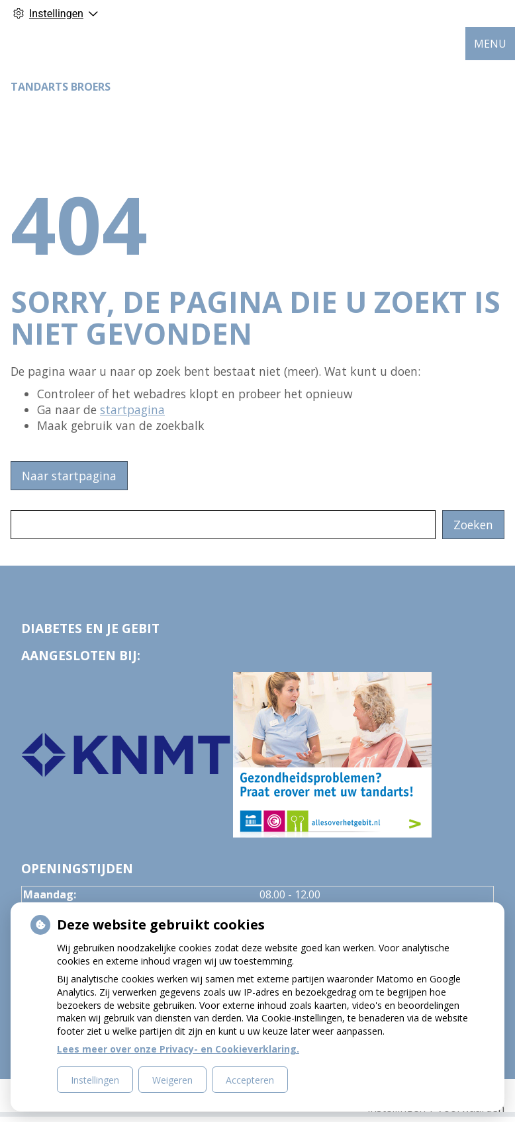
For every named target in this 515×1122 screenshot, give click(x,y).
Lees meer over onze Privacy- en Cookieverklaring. (178, 1049)
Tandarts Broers (61, 86)
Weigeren (172, 1080)
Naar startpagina (69, 476)
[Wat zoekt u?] (223, 524)
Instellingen (95, 1080)
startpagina (132, 409)
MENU (490, 43)
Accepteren (250, 1080)
